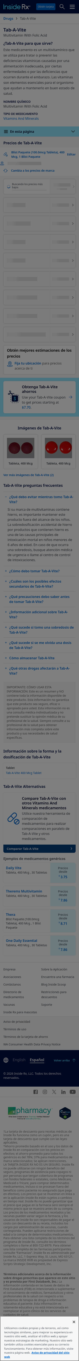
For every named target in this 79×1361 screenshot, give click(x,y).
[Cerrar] (74, 1328)
